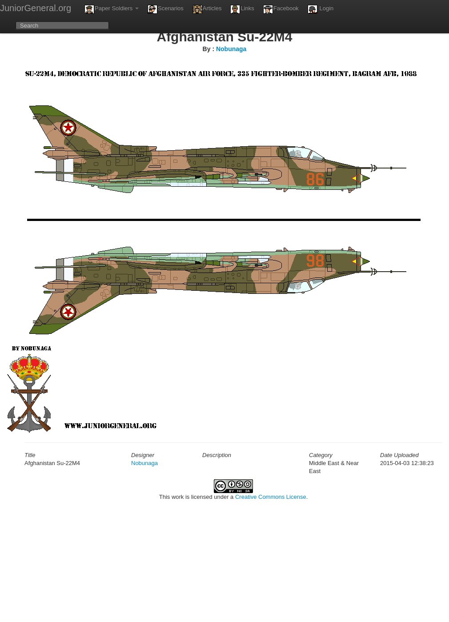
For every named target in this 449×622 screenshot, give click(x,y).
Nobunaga (231, 48)
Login (320, 9)
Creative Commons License (270, 497)
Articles (207, 9)
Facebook (281, 9)
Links (242, 9)
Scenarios (166, 9)
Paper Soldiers (111, 9)
